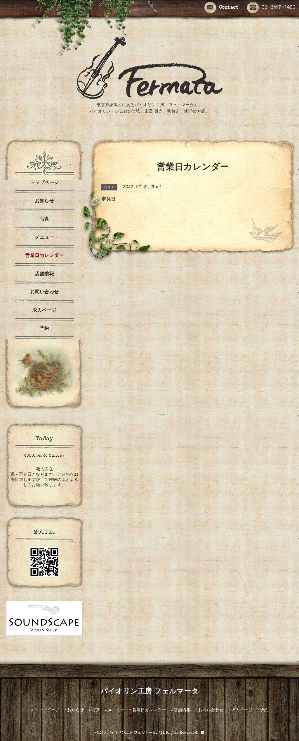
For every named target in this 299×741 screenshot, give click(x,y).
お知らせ (44, 201)
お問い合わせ (44, 292)
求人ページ (44, 311)
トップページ (44, 183)
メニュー (44, 238)
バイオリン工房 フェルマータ (149, 692)
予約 (44, 329)
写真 (44, 219)
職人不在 (44, 469)
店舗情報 (44, 274)
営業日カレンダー (44, 256)
